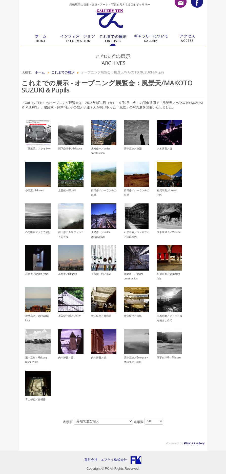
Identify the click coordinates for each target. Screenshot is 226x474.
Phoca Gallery (194, 443)
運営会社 (92, 460)
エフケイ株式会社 (114, 460)
